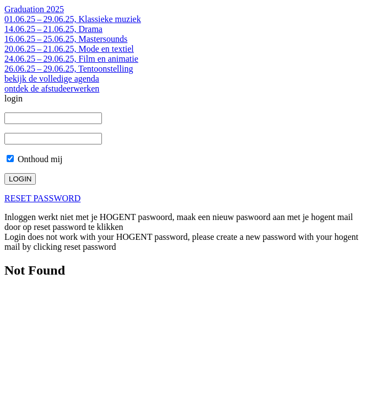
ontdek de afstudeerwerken (51, 88)
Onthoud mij (34, 159)
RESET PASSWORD (42, 198)
